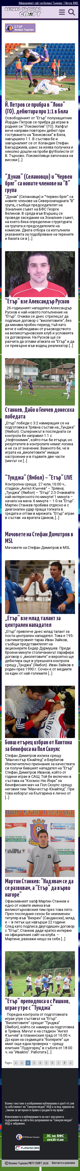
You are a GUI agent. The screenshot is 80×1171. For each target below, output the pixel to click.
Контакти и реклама (63, 1163)
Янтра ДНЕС (71, 3)
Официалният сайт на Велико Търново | (42, 3)
